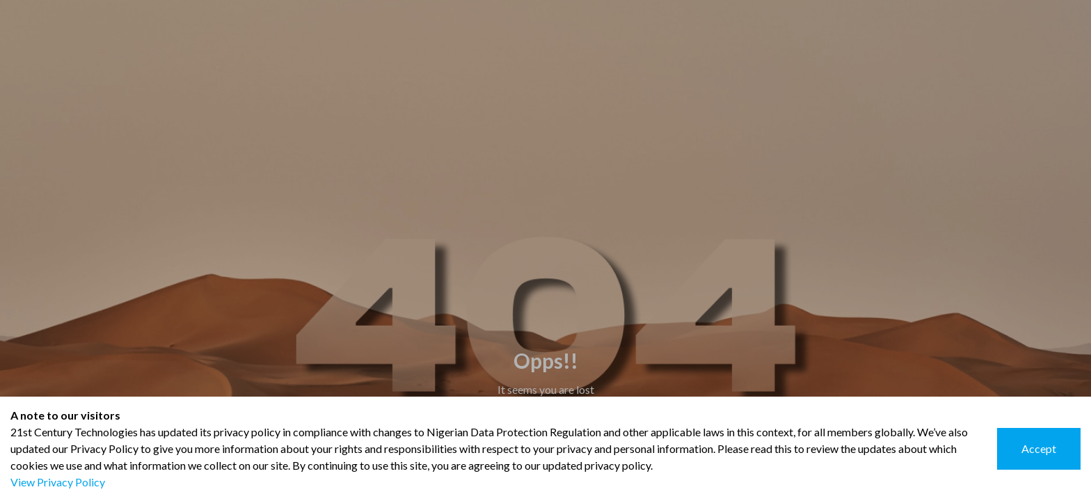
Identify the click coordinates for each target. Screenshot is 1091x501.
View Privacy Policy (57, 481)
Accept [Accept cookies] (1038, 448)
